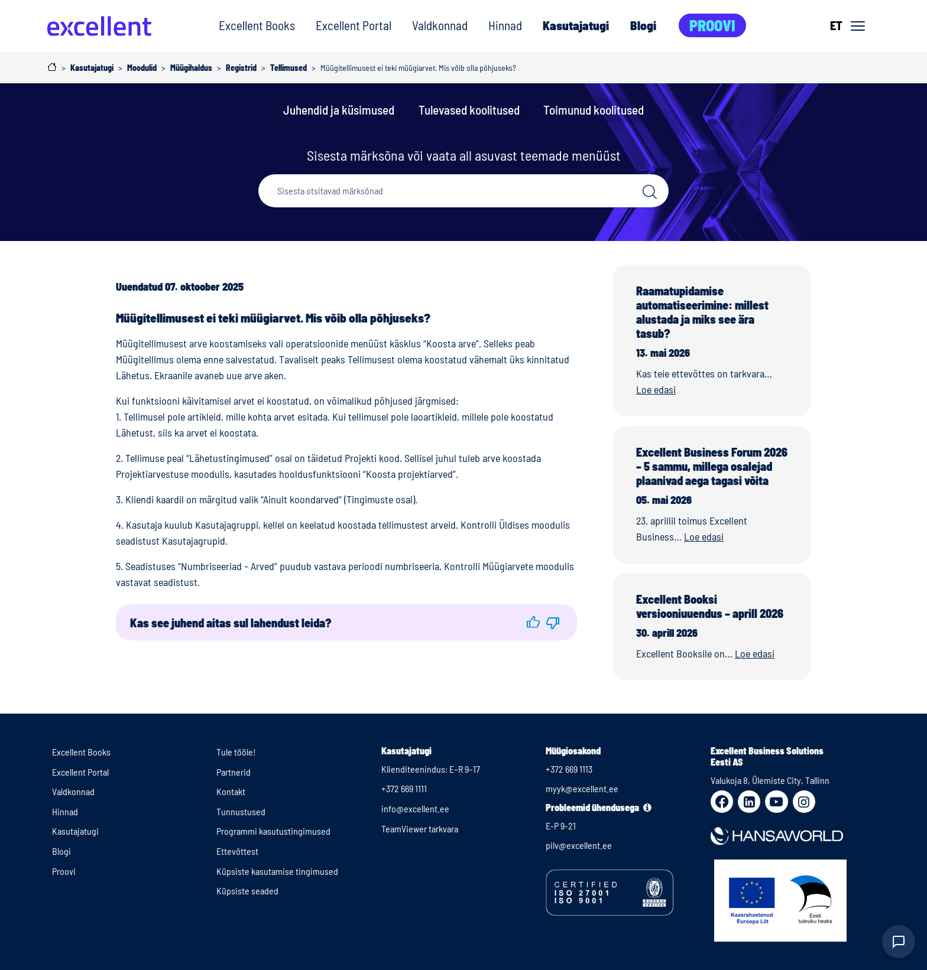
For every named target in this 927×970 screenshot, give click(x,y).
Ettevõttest (237, 851)
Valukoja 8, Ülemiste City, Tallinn (770, 780)
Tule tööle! (236, 751)
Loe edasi (656, 389)
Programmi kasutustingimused (273, 830)
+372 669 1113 (569, 768)
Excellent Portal (353, 25)
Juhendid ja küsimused (338, 109)
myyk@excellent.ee (582, 788)
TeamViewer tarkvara (419, 828)
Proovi (712, 25)
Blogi (643, 25)
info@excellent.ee (415, 808)
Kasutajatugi (576, 25)
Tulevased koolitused (469, 109)
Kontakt (230, 791)
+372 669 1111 (404, 788)
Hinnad (505, 25)
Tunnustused (240, 811)
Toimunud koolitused (593, 109)
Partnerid (233, 771)
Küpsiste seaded (247, 890)
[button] (533, 622)
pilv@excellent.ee (579, 845)
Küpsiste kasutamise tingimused (277, 871)
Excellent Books (257, 25)
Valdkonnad (440, 25)
